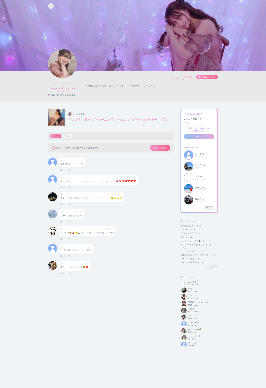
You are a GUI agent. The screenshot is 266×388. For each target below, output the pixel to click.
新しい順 (56, 136)
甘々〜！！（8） (189, 229)
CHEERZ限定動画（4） (192, 262)
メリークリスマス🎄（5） (193, 241)
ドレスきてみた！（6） (192, 251)
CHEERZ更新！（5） (191, 259)
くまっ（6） (186, 237)
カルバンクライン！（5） (193, 233)
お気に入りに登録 (205, 77)
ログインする (158, 148)
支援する (199, 137)
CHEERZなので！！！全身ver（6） (199, 255)
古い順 (68, 136)
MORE (187, 122)
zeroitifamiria (63, 83)
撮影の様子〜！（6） (191, 225)
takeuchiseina (63, 88)
